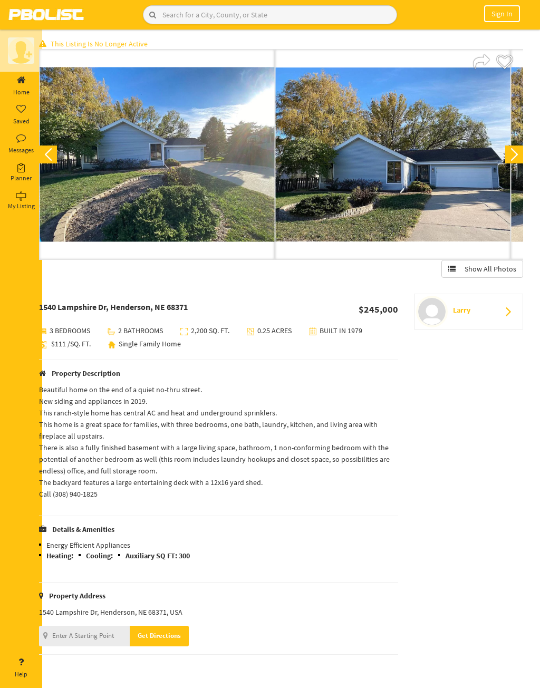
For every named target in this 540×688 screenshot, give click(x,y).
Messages (21, 144)
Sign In (502, 13)
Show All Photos (481, 270)
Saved (21, 115)
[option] (168, 156)
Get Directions (170, 637)
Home (21, 86)
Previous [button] (59, 156)
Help (21, 668)
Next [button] (513, 156)
